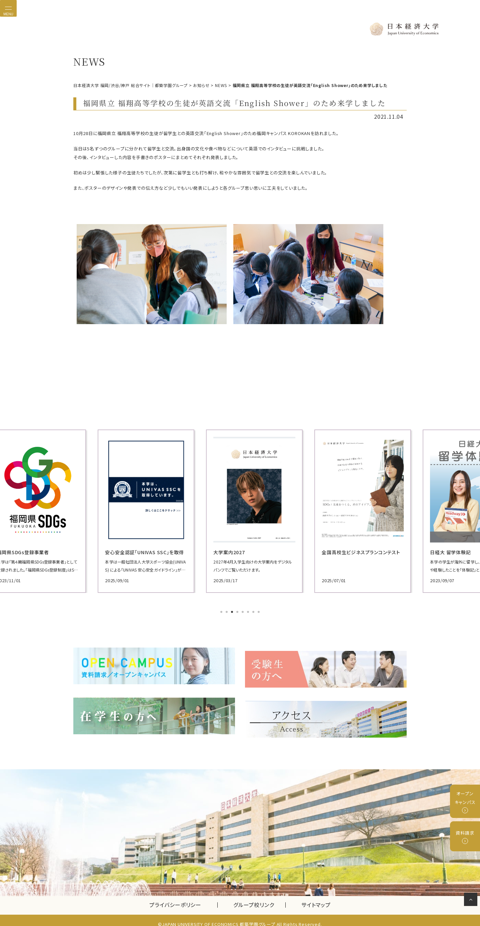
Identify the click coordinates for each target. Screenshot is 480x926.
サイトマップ (316, 897)
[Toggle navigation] (8, 8)
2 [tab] (227, 612)
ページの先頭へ (472, 900)
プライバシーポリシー (175, 897)
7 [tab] (254, 612)
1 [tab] (222, 612)
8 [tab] (259, 612)
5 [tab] (243, 612)
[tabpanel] (126, 510)
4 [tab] (238, 612)
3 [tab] (232, 612)
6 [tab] (248, 612)
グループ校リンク (259, 897)
